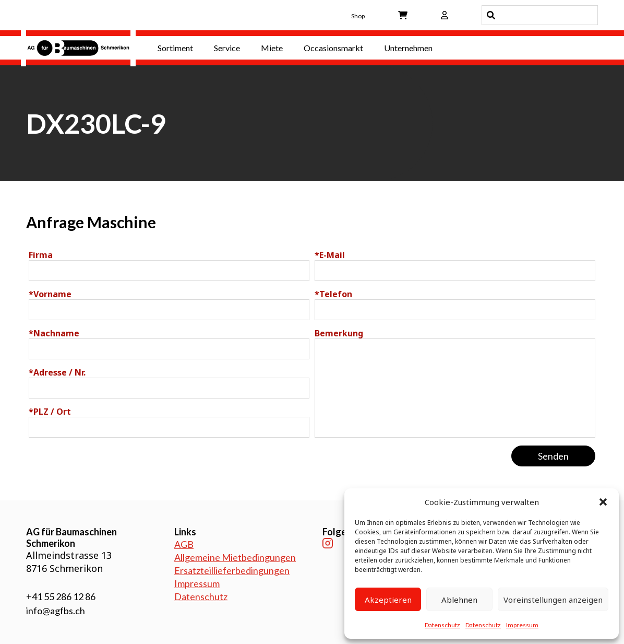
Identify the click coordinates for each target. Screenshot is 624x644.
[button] (603, 502)
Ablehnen (459, 599)
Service (227, 48)
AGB (184, 544)
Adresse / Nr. (57, 372)
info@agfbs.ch (55, 610)
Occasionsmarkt (333, 48)
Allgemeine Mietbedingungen (235, 557)
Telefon (333, 294)
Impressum (522, 625)
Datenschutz (442, 625)
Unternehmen (408, 48)
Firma (41, 255)
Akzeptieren (388, 599)
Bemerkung (339, 333)
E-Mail (330, 255)
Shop (358, 16)
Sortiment (175, 48)
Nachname (54, 333)
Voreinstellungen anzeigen (553, 599)
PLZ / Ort (50, 411)
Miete (272, 48)
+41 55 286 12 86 (60, 596)
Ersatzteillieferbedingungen (232, 570)
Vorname (50, 294)
